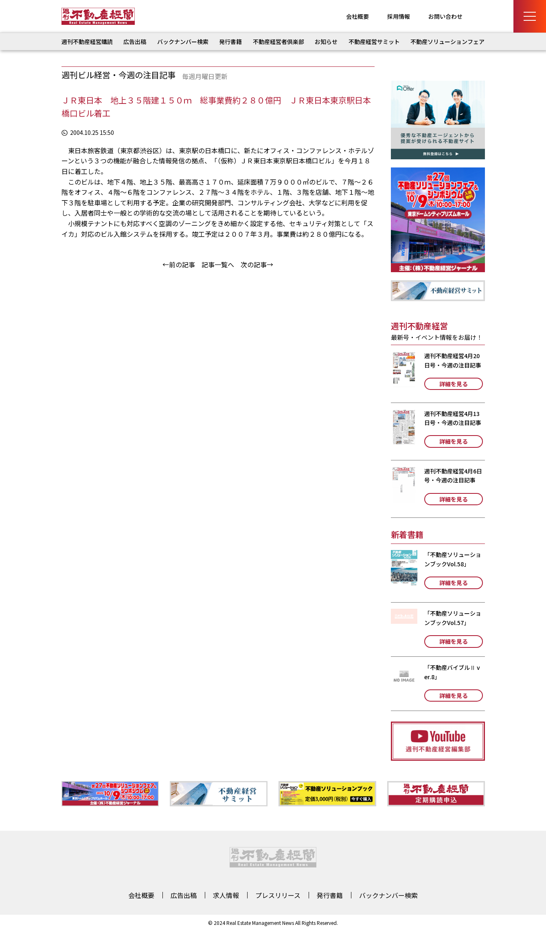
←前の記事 (178, 264)
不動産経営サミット (374, 41)
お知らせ (326, 41)
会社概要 (357, 16)
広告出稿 (134, 41)
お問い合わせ (445, 16)
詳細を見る (453, 384)
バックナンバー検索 (182, 41)
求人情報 (226, 895)
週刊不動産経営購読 (87, 41)
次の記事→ (257, 264)
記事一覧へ (218, 264)
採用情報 (398, 16)
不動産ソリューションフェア (447, 41)
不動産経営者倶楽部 (278, 41)
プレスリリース (277, 895)
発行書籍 (230, 41)
